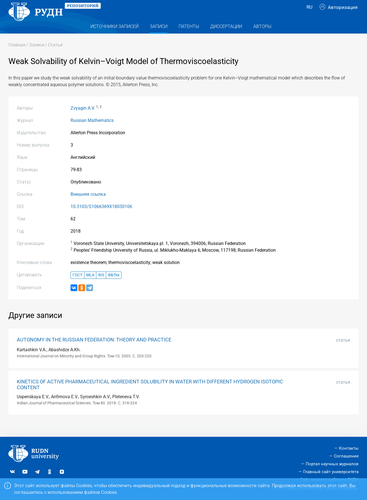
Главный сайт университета (331, 471)
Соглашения (346, 456)
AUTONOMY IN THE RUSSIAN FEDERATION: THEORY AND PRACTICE (94, 351)
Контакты (349, 448)
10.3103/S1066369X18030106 (101, 217)
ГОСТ (77, 286)
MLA (90, 286)
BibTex (114, 286)
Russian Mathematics (92, 131)
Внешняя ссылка (88, 205)
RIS (101, 286)
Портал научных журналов (332, 463)
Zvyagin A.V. (83, 119)
